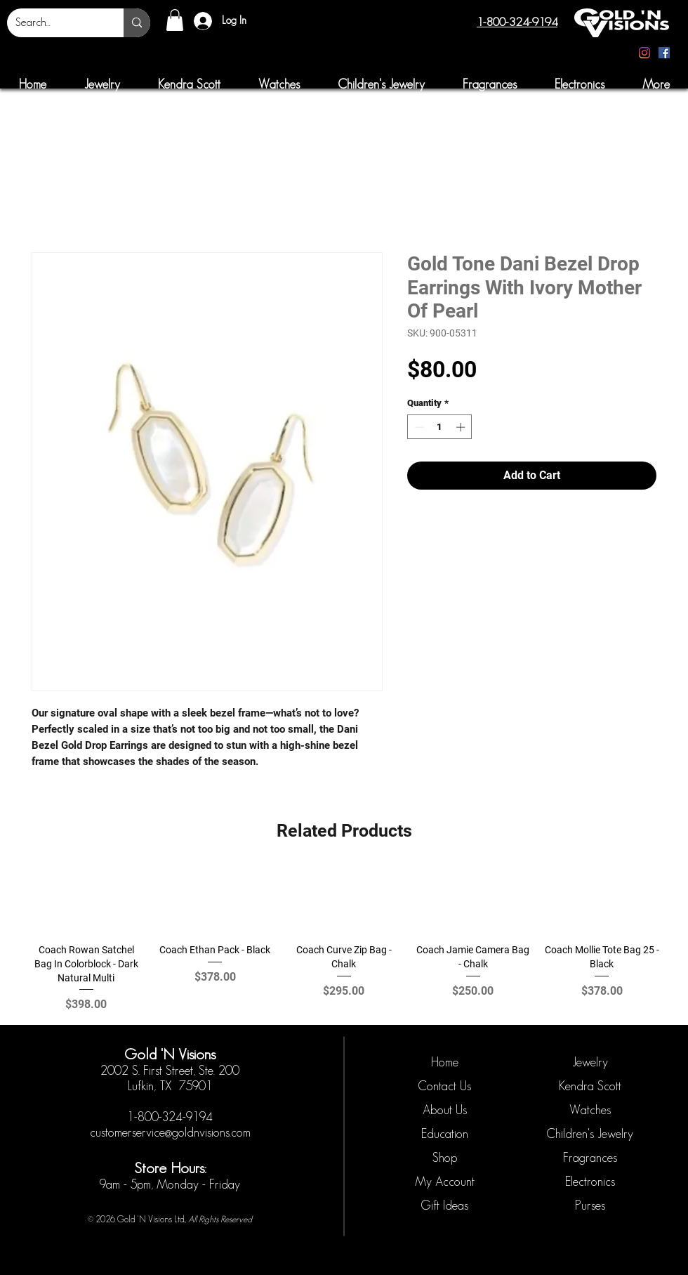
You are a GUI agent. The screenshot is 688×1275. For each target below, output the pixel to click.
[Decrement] (417, 427)
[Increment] (462, 427)
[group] (344, 940)
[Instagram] (644, 52)
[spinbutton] (440, 427)
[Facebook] (664, 52)
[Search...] (54, 22)
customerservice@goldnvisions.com (170, 1132)
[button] (175, 20)
